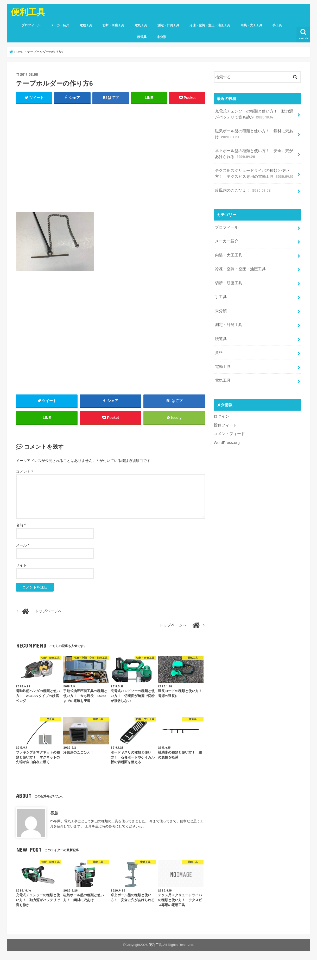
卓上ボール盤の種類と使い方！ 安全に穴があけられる (254, 153)
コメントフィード (229, 431)
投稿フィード (225, 422)
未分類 (161, 37)
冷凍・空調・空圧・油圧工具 (209, 25)
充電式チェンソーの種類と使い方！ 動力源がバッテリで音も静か (254, 114)
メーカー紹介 (59, 25)
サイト (21, 566)
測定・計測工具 (168, 25)
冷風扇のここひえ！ (243, 189)
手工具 (277, 25)
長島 (54, 814)
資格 (219, 350)
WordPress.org (226, 439)
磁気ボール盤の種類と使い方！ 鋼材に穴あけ (254, 134)
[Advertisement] (110, 160)
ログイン (221, 413)
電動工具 (86, 25)
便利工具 (28, 12)
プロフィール (31, 25)
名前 (21, 526)
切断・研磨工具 (113, 25)
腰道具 (142, 37)
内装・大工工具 (251, 25)
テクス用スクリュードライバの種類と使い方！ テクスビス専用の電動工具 (254, 173)
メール (22, 546)
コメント (24, 472)
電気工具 (141, 25)
